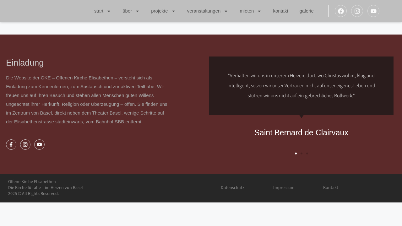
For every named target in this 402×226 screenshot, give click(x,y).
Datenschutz (232, 188)
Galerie (307, 10)
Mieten (251, 11)
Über (131, 11)
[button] (296, 153)
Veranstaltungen (208, 11)
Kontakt (280, 10)
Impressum (284, 188)
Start (102, 11)
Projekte (163, 11)
